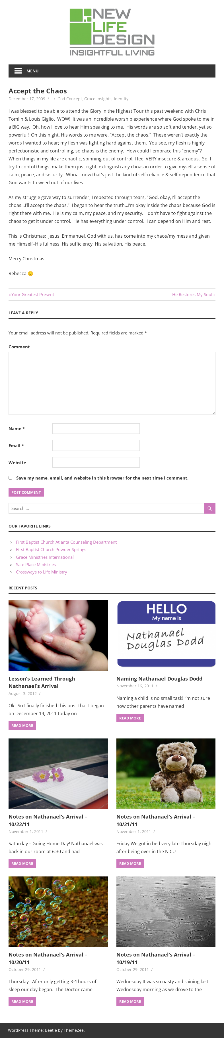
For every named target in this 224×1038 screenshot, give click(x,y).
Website (17, 462)
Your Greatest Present (32, 294)
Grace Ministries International (45, 557)
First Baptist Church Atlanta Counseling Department (66, 542)
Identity (121, 98)
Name (17, 428)
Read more (22, 725)
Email (16, 445)
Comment (19, 347)
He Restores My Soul (192, 294)
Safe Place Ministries (36, 564)
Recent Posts (23, 588)
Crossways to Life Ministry (41, 572)
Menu (32, 71)
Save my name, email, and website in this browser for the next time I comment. (102, 478)
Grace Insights (98, 98)
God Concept (69, 98)
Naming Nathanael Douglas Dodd (159, 678)
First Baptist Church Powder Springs (51, 549)
